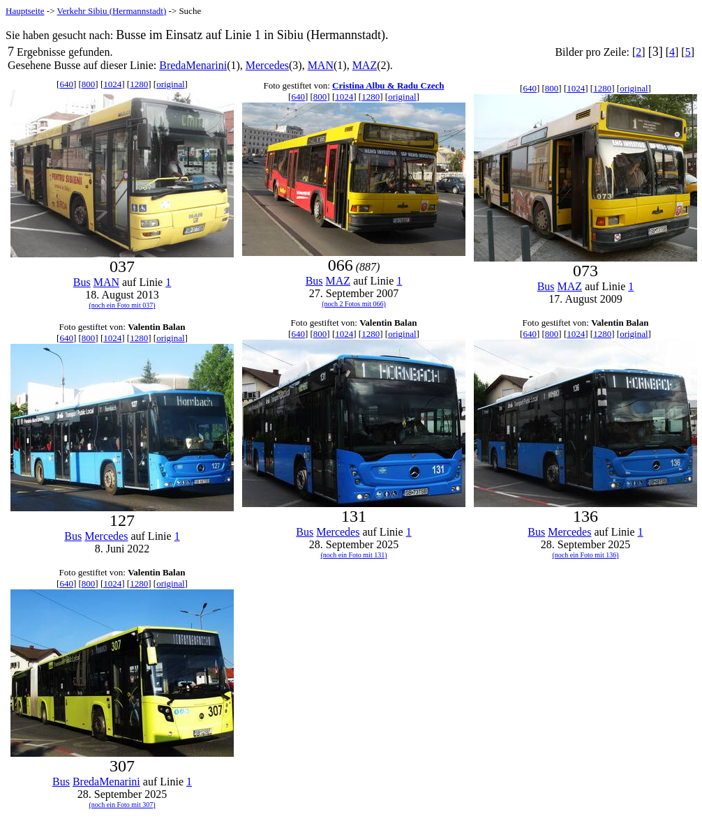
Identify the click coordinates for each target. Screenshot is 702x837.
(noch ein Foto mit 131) (354, 555)
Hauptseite (25, 11)
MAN (321, 65)
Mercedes (267, 65)
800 (89, 84)
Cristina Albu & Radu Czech (388, 85)
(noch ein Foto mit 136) (586, 555)
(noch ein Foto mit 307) (122, 804)
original (170, 84)
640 (66, 84)
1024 (112, 84)
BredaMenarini (193, 65)
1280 (139, 84)
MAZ (365, 65)
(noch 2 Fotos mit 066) (354, 304)
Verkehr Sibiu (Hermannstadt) (112, 11)
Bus (82, 282)
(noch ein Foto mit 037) (122, 305)
